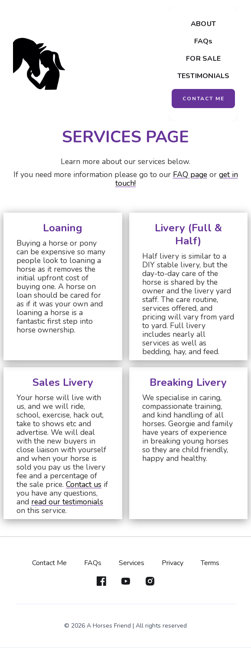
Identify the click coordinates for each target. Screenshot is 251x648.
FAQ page (190, 174)
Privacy (172, 563)
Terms (210, 563)
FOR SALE (203, 58)
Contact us (83, 484)
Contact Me (49, 563)
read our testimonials (67, 502)
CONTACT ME (204, 98)
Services (131, 563)
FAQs (203, 41)
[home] (39, 64)
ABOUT (203, 24)
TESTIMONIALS (203, 76)
